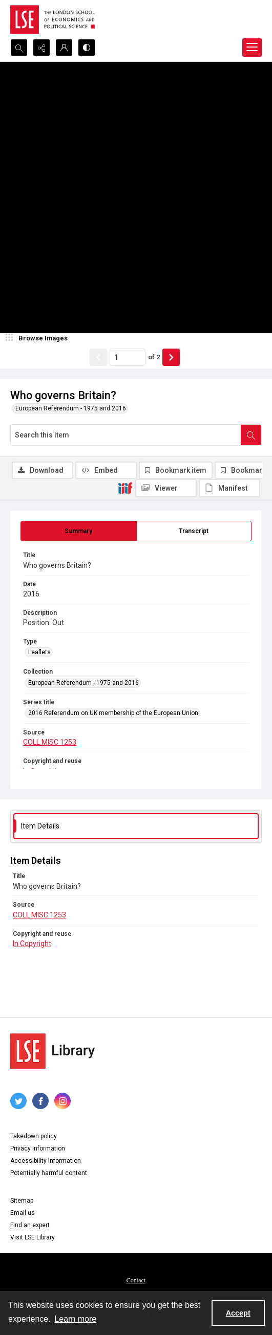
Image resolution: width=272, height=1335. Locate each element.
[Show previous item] (98, 357)
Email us (22, 1212)
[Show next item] (171, 357)
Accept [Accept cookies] (238, 1313)
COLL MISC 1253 (49, 742)
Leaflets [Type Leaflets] (39, 652)
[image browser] (38, 338)
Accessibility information (45, 1160)
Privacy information (37, 1148)
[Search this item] (126, 435)
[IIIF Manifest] (229, 488)
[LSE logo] (52, 19)
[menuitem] (136, 1280)
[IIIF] (125, 487)
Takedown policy (33, 1136)
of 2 (154, 357)
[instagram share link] (62, 1101)
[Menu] (252, 47)
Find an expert (30, 1225)
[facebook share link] (40, 1101)
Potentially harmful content (48, 1173)
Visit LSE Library (32, 1237)
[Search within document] (251, 435)
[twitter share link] (18, 1101)
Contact (136, 1280)
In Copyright (32, 943)
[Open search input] (19, 47)
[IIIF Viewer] (166, 488)
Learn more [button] (75, 1319)
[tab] (78, 531)
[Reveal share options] (41, 47)
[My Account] (64, 47)
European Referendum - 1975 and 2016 (70, 408)
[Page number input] (127, 357)
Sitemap (21, 1200)
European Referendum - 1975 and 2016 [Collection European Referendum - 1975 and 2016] (83, 682)
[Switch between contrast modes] (86, 47)
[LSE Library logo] (52, 1051)
